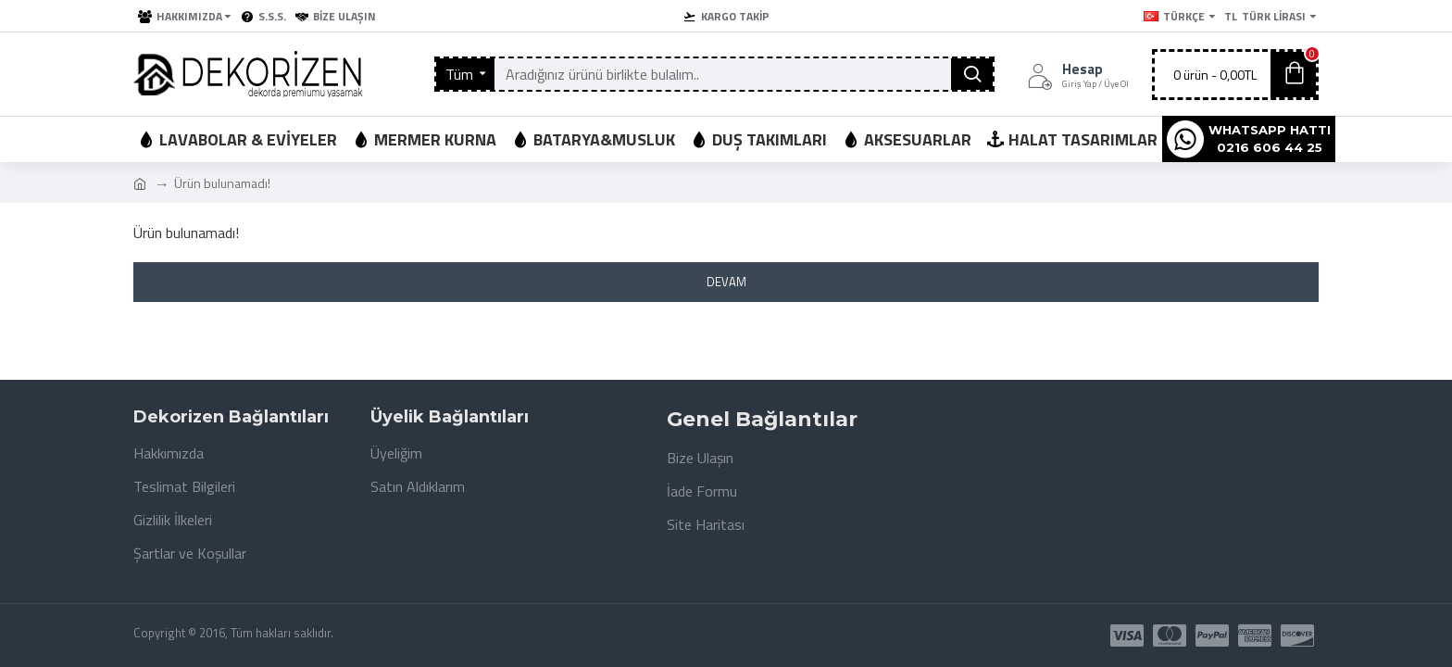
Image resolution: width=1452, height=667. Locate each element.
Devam (726, 281)
